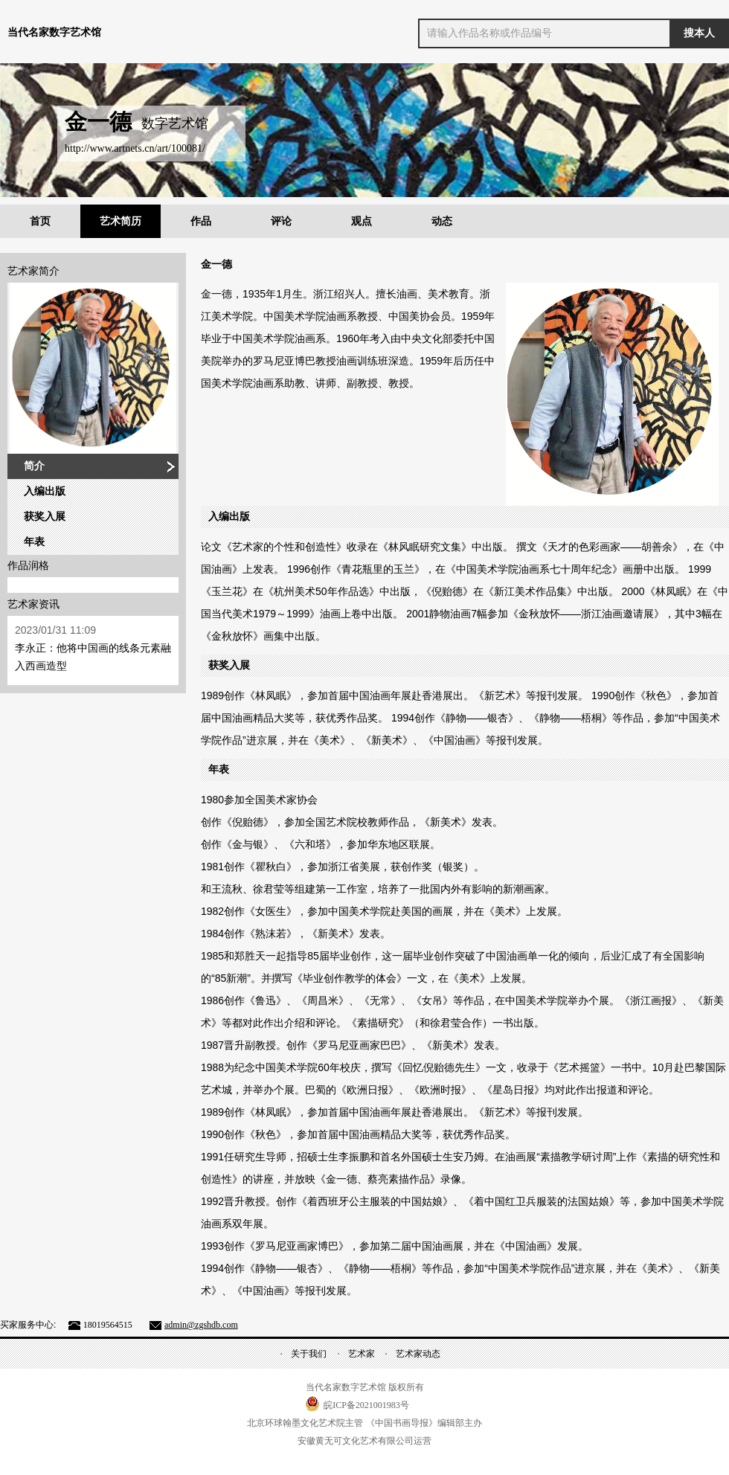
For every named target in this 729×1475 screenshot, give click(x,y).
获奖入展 (44, 516)
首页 (40, 221)
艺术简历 (120, 221)
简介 (34, 466)
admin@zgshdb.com (201, 1325)
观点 (361, 221)
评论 (281, 221)
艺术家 (361, 1354)
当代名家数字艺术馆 (54, 32)
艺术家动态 (418, 1354)
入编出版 (44, 491)
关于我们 (309, 1354)
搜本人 (699, 33)
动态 (441, 221)
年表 (34, 541)
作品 (200, 221)
